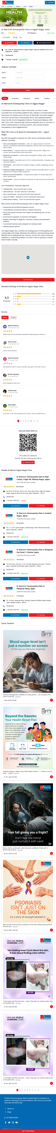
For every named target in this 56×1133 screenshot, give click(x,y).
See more (17, 696)
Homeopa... (10, 6)
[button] (28, 257)
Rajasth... (18, 6)
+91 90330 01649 (12, 1118)
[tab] (4, 98)
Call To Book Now (28, 1131)
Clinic (2, 6)
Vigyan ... (31, 6)
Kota (25, 6)
